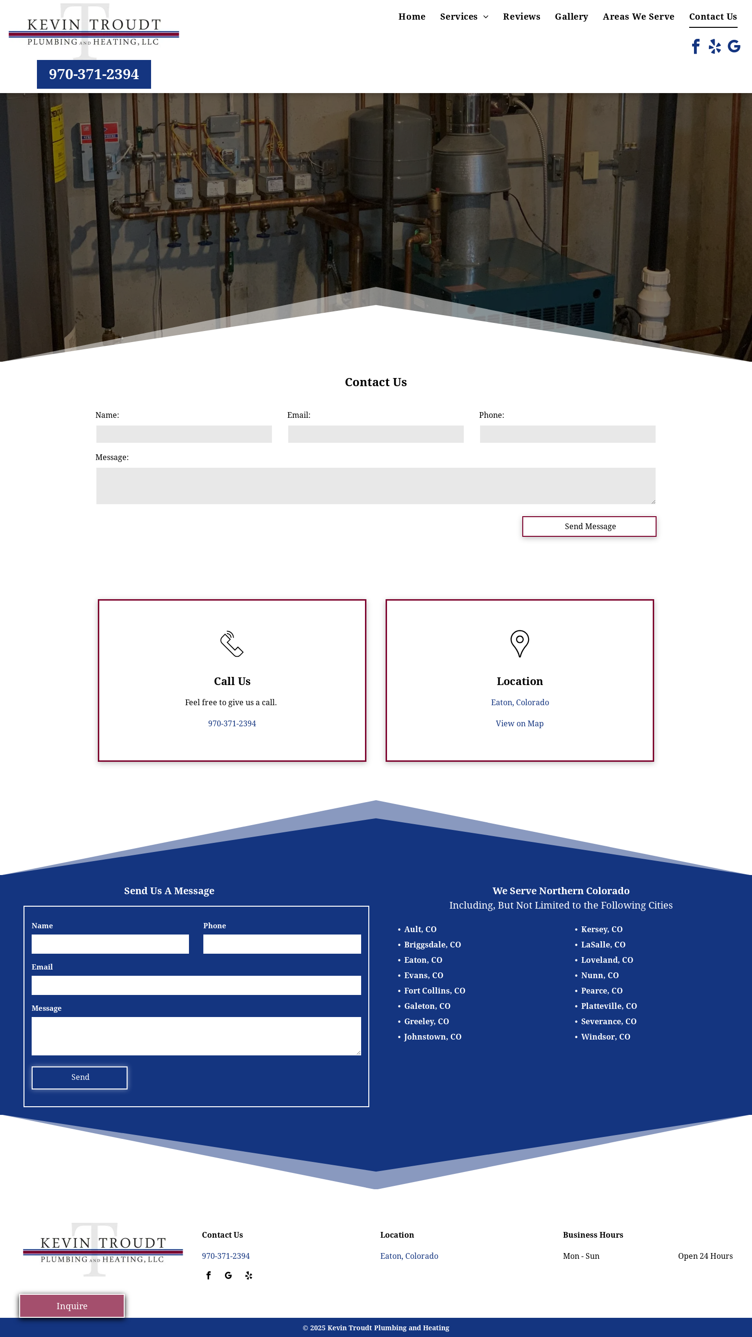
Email (42, 967)
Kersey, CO (602, 929)
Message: (112, 457)
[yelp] (714, 48)
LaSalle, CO (603, 944)
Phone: (492, 415)
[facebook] (695, 48)
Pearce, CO (602, 990)
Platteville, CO (609, 1006)
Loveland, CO (607, 960)
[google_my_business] (733, 48)
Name (42, 926)
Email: (299, 415)
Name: (107, 415)
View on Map (520, 723)
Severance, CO (609, 1021)
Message (47, 1008)
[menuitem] (412, 16)
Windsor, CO (606, 1036)
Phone (214, 926)
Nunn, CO (600, 975)
